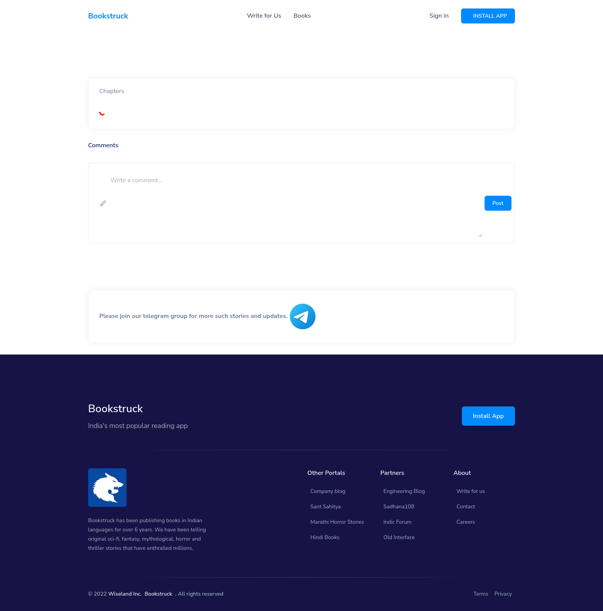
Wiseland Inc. (125, 594)
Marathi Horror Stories (337, 522)
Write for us (470, 491)
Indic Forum (397, 522)
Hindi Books (325, 537)
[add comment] (295, 203)
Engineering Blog (404, 491)
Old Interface (399, 537)
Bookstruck (158, 594)
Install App (488, 416)
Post (498, 203)
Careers (465, 522)
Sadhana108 (398, 506)
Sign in (439, 16)
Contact (465, 506)
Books (302, 16)
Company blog (327, 491)
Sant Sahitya (325, 506)
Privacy (503, 594)
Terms (480, 594)
